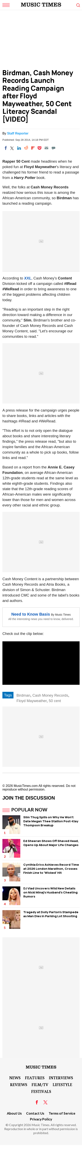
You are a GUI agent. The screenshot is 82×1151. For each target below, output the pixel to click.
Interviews (61, 1077)
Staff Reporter (18, 133)
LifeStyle (62, 1084)
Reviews (18, 1084)
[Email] (46, 148)
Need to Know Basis (30, 614)
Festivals (41, 1091)
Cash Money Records (50, 695)
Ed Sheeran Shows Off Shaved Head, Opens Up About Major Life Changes (51, 843)
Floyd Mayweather (31, 701)
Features (34, 1077)
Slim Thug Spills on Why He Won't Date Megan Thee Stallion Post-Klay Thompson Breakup (50, 821)
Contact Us (35, 1113)
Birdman (23, 695)
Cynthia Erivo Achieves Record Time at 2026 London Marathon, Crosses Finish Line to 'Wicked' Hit (51, 868)
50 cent (55, 701)
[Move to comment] (53, 148)
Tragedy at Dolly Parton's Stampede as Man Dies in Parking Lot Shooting (50, 914)
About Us (14, 1113)
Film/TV (40, 1084)
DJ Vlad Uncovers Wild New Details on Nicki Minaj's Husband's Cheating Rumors (50, 892)
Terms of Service (62, 1113)
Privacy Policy (41, 1119)
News (14, 1077)
